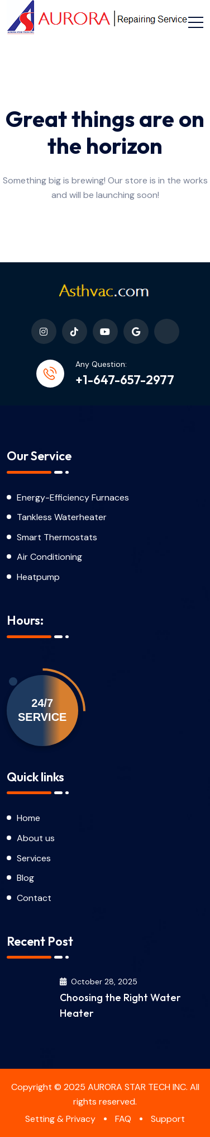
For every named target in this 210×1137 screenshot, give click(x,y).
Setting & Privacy (60, 1119)
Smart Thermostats (57, 537)
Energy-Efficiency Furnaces (73, 497)
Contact (34, 898)
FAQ (123, 1119)
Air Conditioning (49, 557)
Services (34, 858)
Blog (26, 878)
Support (168, 1119)
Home (28, 818)
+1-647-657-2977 (124, 380)
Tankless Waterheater (62, 517)
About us (36, 838)
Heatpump (38, 577)
